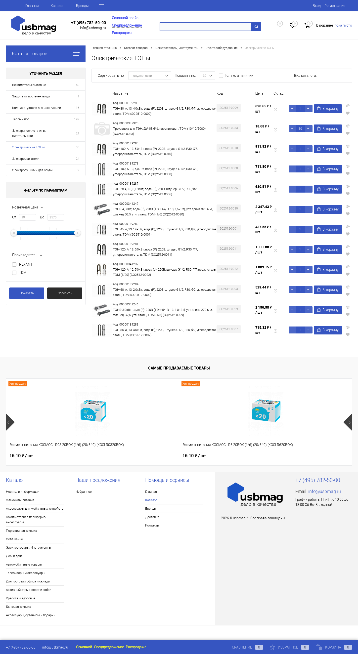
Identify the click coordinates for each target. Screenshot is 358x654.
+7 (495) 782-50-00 (88, 22)
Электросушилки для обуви (32, 170)
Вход (317, 6)
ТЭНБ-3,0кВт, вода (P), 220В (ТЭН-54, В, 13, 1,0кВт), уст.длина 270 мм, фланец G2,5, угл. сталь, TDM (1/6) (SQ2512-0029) (163, 312)
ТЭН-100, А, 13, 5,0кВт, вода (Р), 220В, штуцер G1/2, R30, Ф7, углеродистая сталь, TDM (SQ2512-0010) (155, 151)
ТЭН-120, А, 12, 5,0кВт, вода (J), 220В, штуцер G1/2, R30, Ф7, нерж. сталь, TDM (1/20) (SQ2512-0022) (164, 272)
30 (77, 147)
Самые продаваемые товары (179, 368)
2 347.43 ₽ (263, 209)
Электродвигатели (25, 159)
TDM (22, 273)
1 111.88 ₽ (263, 249)
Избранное (84, 491)
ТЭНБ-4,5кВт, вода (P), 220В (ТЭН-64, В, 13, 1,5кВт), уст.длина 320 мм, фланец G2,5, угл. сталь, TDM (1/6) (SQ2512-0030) (163, 211)
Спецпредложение (127, 25)
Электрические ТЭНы (28, 147)
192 (76, 119)
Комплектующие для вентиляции (36, 108)
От (14, 217)
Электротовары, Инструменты (28, 547)
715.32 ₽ (263, 330)
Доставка (152, 517)
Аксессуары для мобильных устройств (34, 508)
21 (77, 133)
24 (77, 159)
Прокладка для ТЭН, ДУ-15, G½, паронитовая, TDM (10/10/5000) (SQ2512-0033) (159, 131)
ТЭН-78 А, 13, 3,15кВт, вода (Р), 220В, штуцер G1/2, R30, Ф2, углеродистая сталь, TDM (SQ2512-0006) (155, 191)
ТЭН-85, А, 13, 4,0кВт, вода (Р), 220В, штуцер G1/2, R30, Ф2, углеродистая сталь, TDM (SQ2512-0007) (165, 332)
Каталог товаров (46, 53)
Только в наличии (239, 76)
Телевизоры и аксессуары (25, 573)
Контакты (152, 525)
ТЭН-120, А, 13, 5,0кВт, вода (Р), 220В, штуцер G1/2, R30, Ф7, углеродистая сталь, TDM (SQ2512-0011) (155, 251)
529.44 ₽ (263, 290)
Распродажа (122, 33)
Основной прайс (125, 18)
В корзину (328, 108)
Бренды (82, 6)
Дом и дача (14, 556)
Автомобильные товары (24, 564)
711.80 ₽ (263, 169)
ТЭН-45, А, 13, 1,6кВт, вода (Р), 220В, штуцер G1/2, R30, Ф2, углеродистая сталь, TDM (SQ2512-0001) (165, 231)
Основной (84, 647)
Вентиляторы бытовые (29, 85)
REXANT (25, 264)
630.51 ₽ (263, 189)
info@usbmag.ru (93, 28)
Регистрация (334, 6)
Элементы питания (20, 500)
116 (76, 108)
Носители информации (22, 491)
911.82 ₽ (263, 149)
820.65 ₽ (263, 109)
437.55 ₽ (263, 229)
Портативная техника (21, 530)
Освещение (14, 539)
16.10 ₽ (21, 455)
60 (77, 85)
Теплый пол (20, 119)
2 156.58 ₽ (263, 310)
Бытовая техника (18, 607)
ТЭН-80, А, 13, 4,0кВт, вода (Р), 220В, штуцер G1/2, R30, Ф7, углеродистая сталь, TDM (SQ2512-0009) (165, 111)
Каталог (57, 6)
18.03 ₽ (194, 455)
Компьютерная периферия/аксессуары (26, 519)
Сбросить (65, 293)
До (42, 217)
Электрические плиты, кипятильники (28, 133)
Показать (27, 293)
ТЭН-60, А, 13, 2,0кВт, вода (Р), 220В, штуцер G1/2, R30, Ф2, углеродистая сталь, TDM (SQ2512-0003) (165, 292)
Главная (32, 6)
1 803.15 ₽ (263, 270)
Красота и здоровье (20, 598)
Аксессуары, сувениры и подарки (30, 615)
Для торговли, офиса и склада (28, 581)
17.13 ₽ (280, 455)
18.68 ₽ (262, 129)
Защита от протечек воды (31, 96)
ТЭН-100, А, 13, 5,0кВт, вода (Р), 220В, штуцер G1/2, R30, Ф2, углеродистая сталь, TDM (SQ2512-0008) (155, 171)
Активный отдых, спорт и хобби (28, 590)
